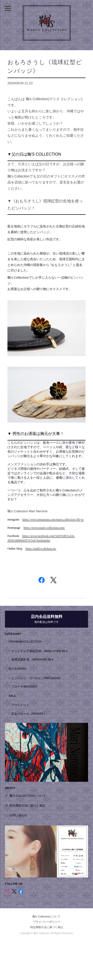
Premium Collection (25, 641)
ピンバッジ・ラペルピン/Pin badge (36, 678)
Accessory (18, 668)
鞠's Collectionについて (27, 795)
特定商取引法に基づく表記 (27, 805)
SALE (12, 695)
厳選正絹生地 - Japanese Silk (32, 659)
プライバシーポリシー (46, 921)
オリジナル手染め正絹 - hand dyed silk (39, 650)
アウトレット (20, 704)
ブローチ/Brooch (24, 686)
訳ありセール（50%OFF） (29, 713)
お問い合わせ (18, 815)
